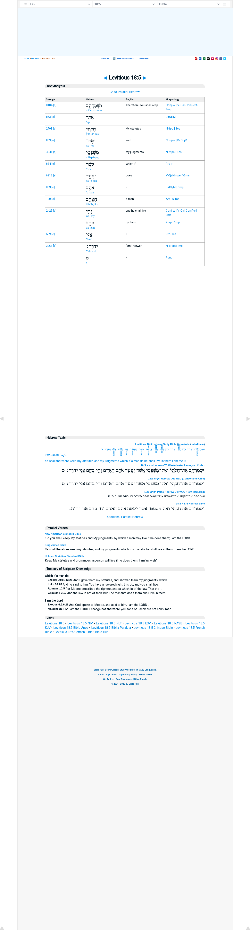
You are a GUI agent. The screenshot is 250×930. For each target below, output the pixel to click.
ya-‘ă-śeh (91, 180)
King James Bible (55, 545)
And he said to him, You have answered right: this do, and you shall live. (103, 584)
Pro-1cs (171, 234)
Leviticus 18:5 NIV (80, 623)
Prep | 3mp (173, 222)
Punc (169, 257)
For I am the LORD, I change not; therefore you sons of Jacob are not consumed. (110, 609)
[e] (54, 105)
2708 (49, 128)
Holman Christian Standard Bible (65, 556)
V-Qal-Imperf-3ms (178, 175)
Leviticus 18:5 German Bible (73, 632)
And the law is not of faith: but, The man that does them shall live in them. (107, 593)
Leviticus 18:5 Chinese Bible (153, 628)
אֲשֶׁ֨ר (156, 449)
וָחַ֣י (126, 449)
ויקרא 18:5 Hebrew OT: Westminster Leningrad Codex (173, 465)
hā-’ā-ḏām (92, 204)
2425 (49, 210)
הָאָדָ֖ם (133, 449)
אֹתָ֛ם (141, 449)
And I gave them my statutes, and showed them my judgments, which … (109, 580)
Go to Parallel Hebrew (125, 92)
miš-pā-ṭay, (92, 157)
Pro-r (169, 163)
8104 (49, 105)
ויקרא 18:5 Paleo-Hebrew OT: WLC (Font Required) (174, 491)
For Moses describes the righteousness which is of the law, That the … (105, 589)
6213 (49, 175)
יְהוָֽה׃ (107, 449)
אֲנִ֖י (114, 449)
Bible (26, 58)
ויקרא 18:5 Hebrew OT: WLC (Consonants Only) (176, 478)
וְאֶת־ (173, 449)
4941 (49, 152)
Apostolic (183, 444)
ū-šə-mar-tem (94, 110)
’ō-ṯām (90, 192)
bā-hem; (91, 227)
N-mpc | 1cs (174, 152)
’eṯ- (88, 122)
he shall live (152, 461)
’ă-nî (88, 239)
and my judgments (106, 461)
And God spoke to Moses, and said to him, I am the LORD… (98, 605)
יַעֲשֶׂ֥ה (149, 449)
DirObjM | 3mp (175, 187)
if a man (134, 461)
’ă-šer (89, 169)
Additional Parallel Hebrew (125, 517)
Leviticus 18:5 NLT (109, 623)
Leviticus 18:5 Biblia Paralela (111, 628)
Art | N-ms (172, 199)
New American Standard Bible (63, 533)
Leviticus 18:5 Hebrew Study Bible (155, 444)
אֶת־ (190, 449)
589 (48, 234)
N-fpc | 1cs (173, 128)
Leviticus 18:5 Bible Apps (70, 628)
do (142, 461)
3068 (49, 246)
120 (48, 199)
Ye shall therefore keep (61, 461)
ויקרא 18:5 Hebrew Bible (190, 503)
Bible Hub (101, 632)
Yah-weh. (91, 251)
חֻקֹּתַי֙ (182, 449)
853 (48, 117)
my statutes (85, 461)
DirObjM (171, 117)
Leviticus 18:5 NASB (168, 623)
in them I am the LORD (176, 461)
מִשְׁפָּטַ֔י (164, 449)
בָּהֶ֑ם (120, 449)
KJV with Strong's (56, 455)
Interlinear (198, 444)
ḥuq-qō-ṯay (92, 133)
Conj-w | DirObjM (176, 140)
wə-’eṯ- (90, 145)
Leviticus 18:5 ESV (138, 623)
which (124, 461)
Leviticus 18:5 (54, 623)
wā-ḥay (90, 215)
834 (48, 163)
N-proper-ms (174, 246)
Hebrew (35, 58)
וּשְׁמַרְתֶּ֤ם (199, 449)
